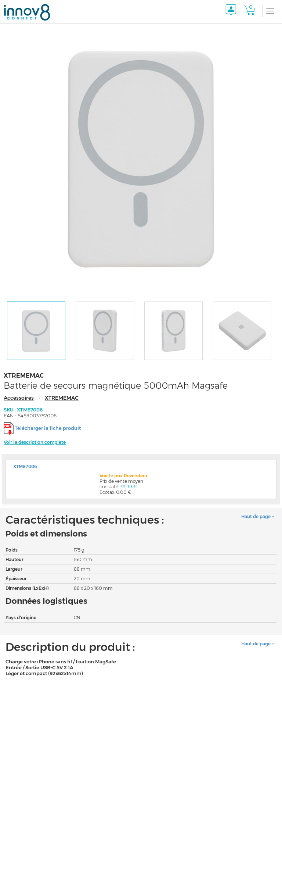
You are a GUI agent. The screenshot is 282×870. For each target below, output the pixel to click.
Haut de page (258, 516)
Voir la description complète (35, 442)
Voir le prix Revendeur (124, 475)
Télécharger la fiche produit (48, 428)
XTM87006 (25, 466)
